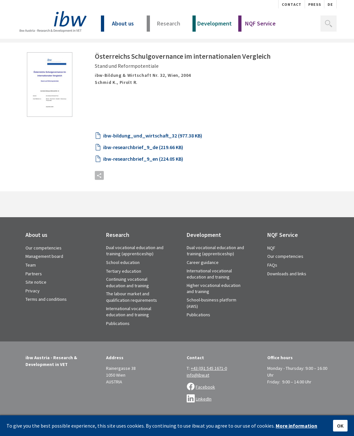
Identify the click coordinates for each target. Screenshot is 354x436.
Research (163, 26)
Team (30, 282)
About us (117, 26)
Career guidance (203, 279)
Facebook (205, 404)
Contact (291, 4)
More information (296, 425)
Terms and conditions (46, 316)
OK (340, 425)
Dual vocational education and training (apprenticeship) (134, 267)
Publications (118, 340)
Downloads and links (286, 290)
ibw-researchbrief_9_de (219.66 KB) (143, 164)
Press (314, 4)
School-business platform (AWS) (211, 320)
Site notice (35, 299)
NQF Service (257, 26)
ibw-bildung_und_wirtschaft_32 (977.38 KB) (152, 152)
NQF (271, 265)
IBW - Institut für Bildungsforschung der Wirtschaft (52, 22)
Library (42, 49)
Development (212, 26)
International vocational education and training (128, 328)
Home (24, 49)
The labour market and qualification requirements (131, 314)
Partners (33, 290)
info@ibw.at (198, 392)
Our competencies (43, 265)
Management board (44, 273)
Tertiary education (123, 288)
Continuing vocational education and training (127, 299)
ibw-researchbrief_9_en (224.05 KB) (143, 175)
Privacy (32, 307)
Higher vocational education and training (214, 305)
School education (123, 279)
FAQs (272, 282)
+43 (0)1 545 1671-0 (209, 385)
